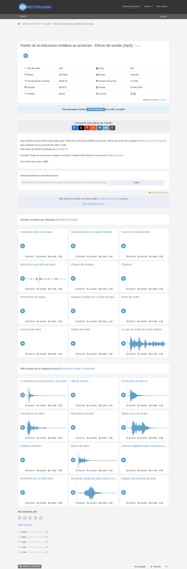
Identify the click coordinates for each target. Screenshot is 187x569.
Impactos (162, 141)
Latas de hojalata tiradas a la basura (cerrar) (146, 446)
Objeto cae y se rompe (134, 413)
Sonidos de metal (115, 155)
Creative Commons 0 (108, 199)
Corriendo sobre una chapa (36, 232)
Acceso (163, 16)
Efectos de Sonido (147, 141)
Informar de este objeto (158, 193)
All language (140, 566)
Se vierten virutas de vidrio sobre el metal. (95, 478)
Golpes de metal (80, 329)
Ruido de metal (130, 296)
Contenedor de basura (134, 381)
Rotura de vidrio (80, 446)
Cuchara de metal (30, 329)
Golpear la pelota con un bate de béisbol (94, 296)
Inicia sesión (96, 109)
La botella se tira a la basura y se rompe (43, 381)
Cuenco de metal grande (135, 232)
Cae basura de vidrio (32, 413)
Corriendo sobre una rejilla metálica (91, 232)
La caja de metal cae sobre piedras (141, 329)
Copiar (135, 182)
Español (23, 16)
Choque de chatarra (82, 264)
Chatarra (126, 264)
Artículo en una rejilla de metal (37, 264)
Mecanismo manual (82, 413)
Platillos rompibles (30, 446)
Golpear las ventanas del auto (138, 478)
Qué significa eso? (93, 203)
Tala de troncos (80, 381)
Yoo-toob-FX (162, 100)
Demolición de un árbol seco (36, 478)
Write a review (25, 525)
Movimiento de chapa (32, 296)
